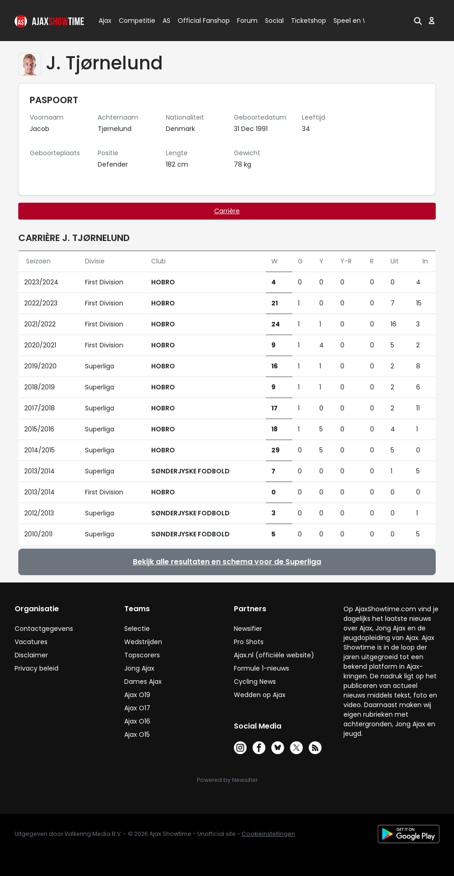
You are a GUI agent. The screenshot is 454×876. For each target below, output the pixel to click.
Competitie (133, 20)
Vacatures (31, 641)
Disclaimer (31, 655)
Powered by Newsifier (227, 780)
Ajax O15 (137, 734)
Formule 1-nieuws (261, 668)
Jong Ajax (139, 668)
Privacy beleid (36, 668)
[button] (418, 20)
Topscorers (142, 655)
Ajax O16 (137, 721)
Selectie (137, 628)
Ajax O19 (137, 694)
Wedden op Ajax (259, 694)
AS (166, 20)
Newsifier (248, 628)
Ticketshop (308, 20)
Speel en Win (354, 20)
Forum (247, 20)
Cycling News (255, 681)
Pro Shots (249, 641)
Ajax (104, 20)
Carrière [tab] (227, 210)
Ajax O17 (137, 708)
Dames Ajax (143, 681)
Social (273, 20)
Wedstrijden (143, 641)
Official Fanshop (198, 20)
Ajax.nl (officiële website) (274, 655)
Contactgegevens (44, 628)
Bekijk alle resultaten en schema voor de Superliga (227, 561)
